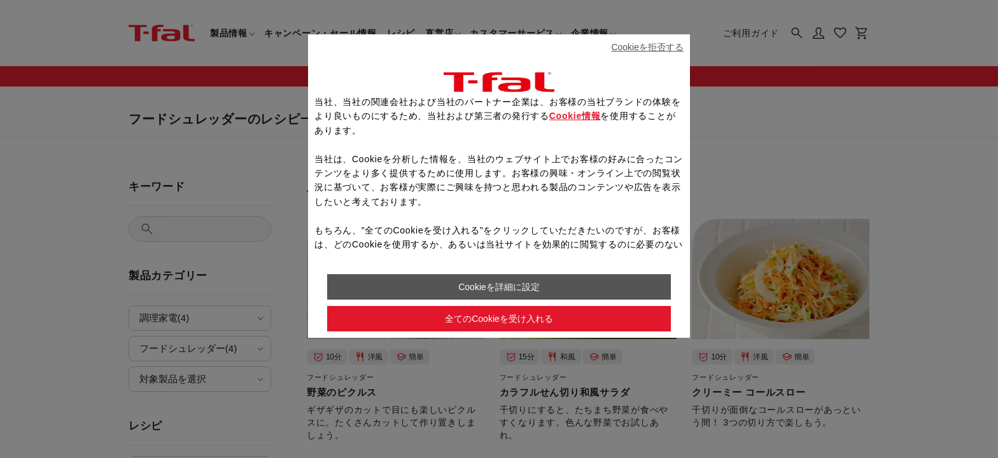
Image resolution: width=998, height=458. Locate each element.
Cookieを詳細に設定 (499, 287)
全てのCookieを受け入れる (499, 319)
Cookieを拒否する (647, 47)
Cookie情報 (575, 116)
